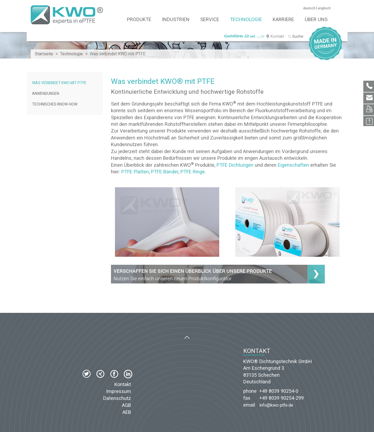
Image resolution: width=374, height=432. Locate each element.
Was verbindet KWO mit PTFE (59, 83)
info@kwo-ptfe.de (276, 405)
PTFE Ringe (192, 171)
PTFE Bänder (164, 171)
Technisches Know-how (54, 104)
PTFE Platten (135, 171)
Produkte (139, 19)
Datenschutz (117, 398)
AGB (126, 405)
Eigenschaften (293, 165)
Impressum (118, 391)
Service (209, 19)
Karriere (283, 19)
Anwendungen (45, 93)
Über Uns (316, 19)
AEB (126, 412)
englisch (324, 8)
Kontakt (277, 36)
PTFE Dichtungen (235, 165)
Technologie (246, 19)
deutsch (309, 8)
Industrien (176, 19)
